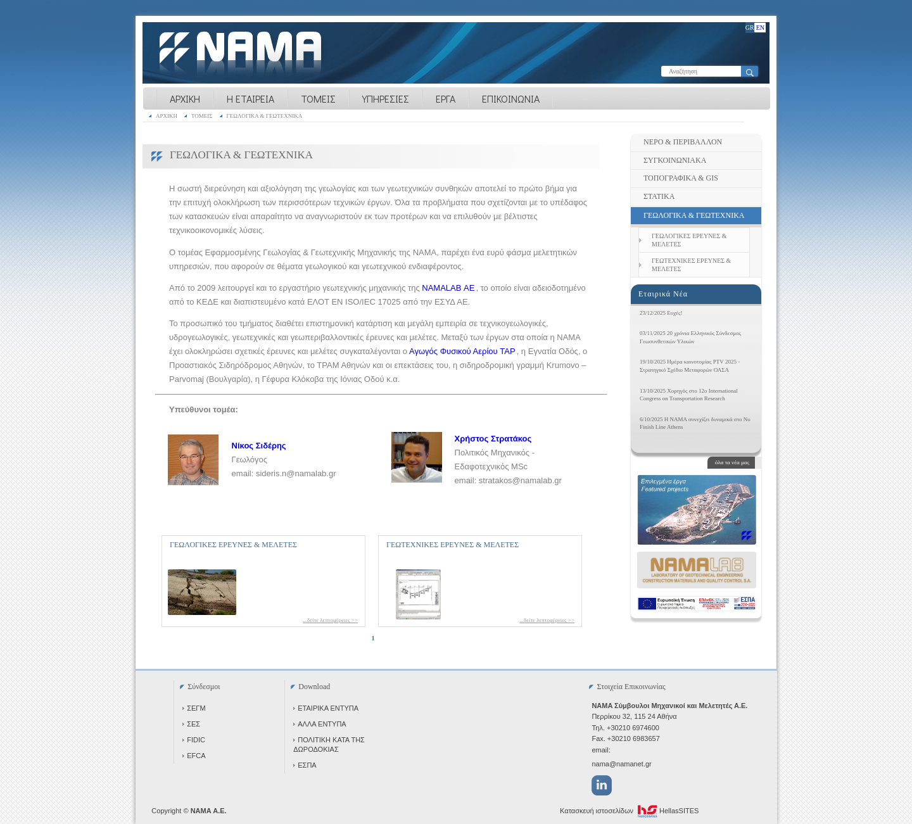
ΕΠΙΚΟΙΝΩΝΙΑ (511, 98)
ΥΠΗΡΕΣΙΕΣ (385, 98)
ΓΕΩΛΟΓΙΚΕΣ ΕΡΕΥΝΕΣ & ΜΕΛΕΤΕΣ (233, 544)
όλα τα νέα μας (732, 462)
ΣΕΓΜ (193, 708)
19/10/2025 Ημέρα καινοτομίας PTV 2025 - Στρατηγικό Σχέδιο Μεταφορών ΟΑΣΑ (690, 365)
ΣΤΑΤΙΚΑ (658, 196)
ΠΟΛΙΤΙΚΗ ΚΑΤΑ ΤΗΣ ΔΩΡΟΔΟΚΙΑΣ (329, 744)
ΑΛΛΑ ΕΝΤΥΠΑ (319, 724)
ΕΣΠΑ (304, 765)
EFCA (193, 755)
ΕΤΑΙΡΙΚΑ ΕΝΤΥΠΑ (325, 708)
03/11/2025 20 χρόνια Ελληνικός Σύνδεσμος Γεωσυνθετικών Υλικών (690, 337)
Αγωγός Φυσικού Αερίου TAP (462, 351)
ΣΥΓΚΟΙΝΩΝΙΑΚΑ (674, 160)
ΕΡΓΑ (445, 98)
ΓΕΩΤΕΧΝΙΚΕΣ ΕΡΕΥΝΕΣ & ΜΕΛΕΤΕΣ (452, 544)
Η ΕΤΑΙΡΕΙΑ (250, 98)
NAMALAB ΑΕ (448, 288)
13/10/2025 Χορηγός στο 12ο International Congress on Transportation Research (689, 395)
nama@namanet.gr (621, 764)
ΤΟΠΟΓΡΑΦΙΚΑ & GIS (680, 178)
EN (760, 27)
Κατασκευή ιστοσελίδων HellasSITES (629, 811)
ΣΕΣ (191, 724)
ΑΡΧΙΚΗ (185, 98)
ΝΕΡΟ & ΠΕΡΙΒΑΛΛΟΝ (682, 141)
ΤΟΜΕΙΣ (318, 98)
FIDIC (193, 740)
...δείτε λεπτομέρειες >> (330, 620)
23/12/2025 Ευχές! (661, 313)
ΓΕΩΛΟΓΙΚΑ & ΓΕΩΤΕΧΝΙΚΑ (265, 116)
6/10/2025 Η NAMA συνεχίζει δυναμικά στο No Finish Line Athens (695, 423)
